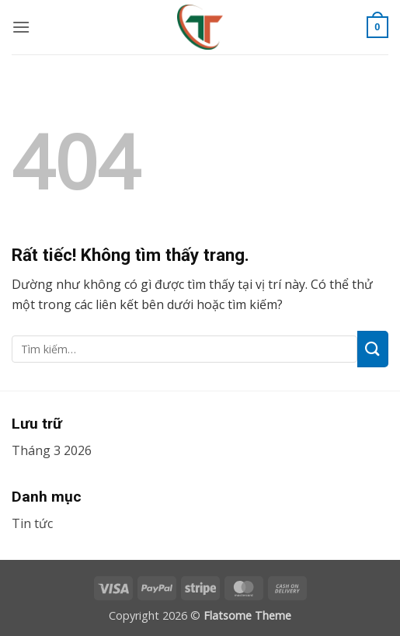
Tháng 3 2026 (52, 450)
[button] (21, 27)
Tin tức (32, 523)
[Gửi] (372, 349)
